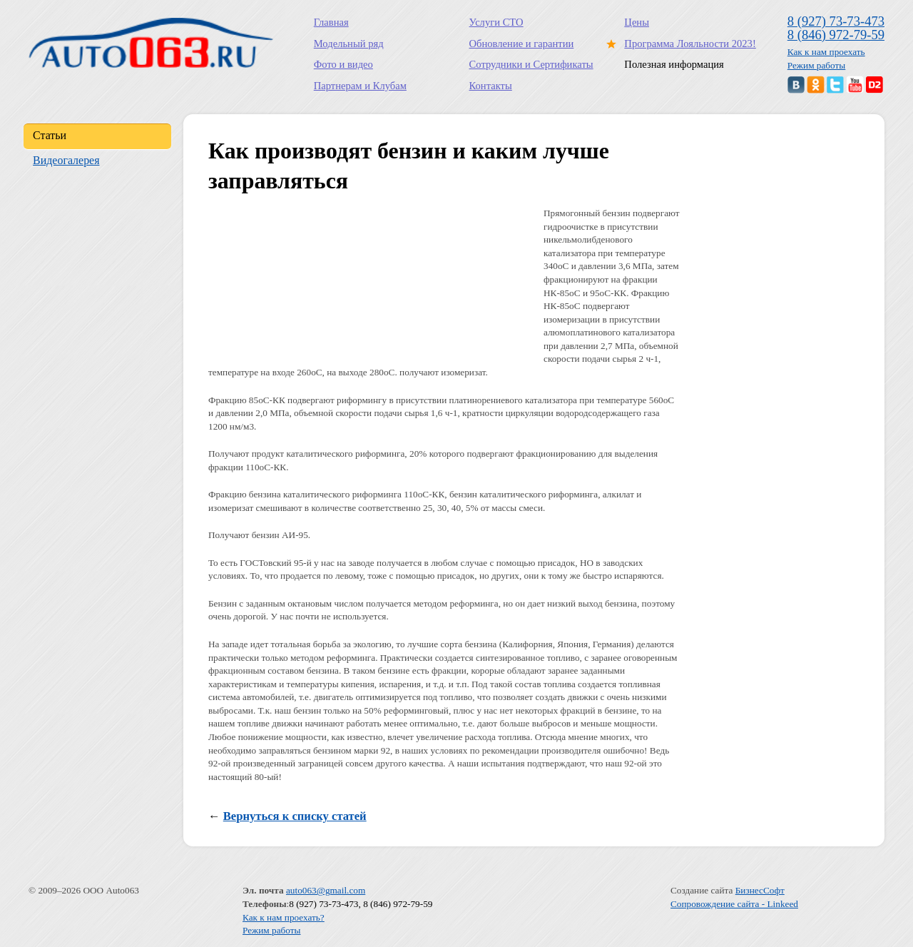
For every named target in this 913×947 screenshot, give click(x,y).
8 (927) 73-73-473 (835, 21)
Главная (331, 22)
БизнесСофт (760, 890)
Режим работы (816, 65)
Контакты (490, 85)
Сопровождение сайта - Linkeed (734, 903)
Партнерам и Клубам (360, 85)
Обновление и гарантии (521, 43)
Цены (636, 22)
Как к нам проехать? (284, 917)
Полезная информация (673, 64)
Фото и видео (343, 64)
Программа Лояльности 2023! (687, 43)
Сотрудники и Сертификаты (531, 64)
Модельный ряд (349, 43)
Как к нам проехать (826, 51)
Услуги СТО (496, 22)
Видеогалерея (66, 160)
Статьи (49, 135)
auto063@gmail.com (325, 890)
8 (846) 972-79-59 (835, 34)
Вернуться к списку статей (295, 816)
